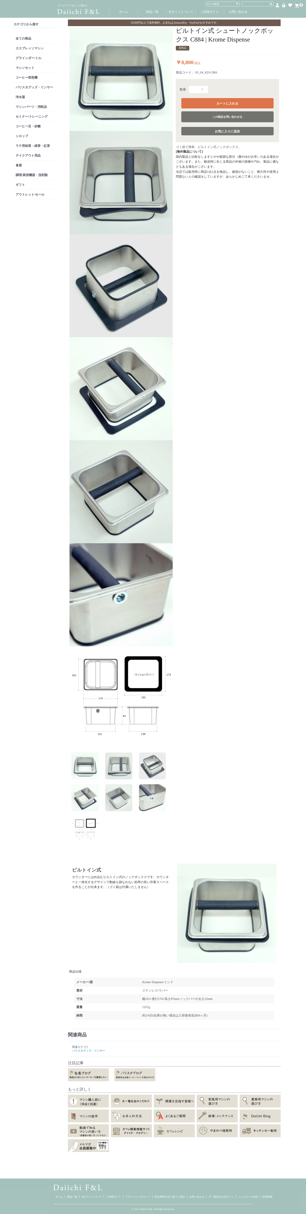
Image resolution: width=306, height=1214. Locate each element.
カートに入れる (227, 103)
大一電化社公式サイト (221, 1196)
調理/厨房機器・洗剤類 (32, 175)
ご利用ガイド (209, 11)
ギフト (20, 184)
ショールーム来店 (248, 1196)
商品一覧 (152, 11)
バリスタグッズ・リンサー (34, 87)
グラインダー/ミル (28, 58)
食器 (19, 165)
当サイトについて (180, 11)
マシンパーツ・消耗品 (31, 106)
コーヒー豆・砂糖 (28, 126)
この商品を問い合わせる (227, 116)
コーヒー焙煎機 (26, 77)
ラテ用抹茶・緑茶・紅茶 (33, 145)
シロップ (22, 136)
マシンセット (25, 67)
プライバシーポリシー (137, 1196)
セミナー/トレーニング (32, 116)
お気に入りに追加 (227, 131)
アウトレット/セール (30, 194)
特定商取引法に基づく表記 (170, 1196)
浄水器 (20, 97)
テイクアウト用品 (28, 155)
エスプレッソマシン (30, 48)
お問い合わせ (238, 11)
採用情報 (267, 1196)
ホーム (123, 11)
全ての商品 (23, 38)
